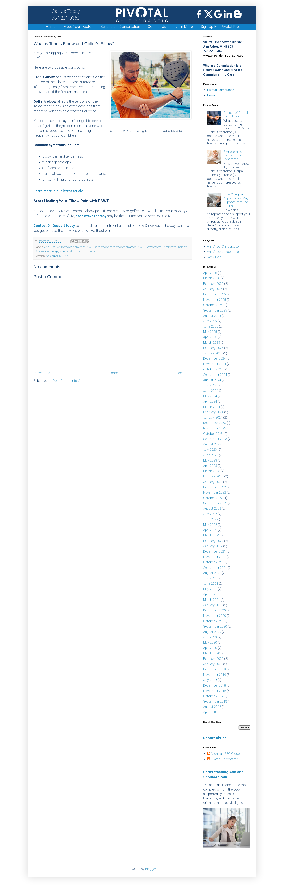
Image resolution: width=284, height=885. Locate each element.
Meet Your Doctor (78, 26)
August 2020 (212, 632)
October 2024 (213, 369)
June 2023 (210, 455)
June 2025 (210, 326)
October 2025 (213, 305)
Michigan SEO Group (225, 754)
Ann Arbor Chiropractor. (223, 246)
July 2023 (210, 449)
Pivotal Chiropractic (220, 90)
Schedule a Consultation (120, 26)
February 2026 (213, 284)
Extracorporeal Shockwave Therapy (165, 247)
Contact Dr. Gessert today (54, 226)
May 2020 (210, 642)
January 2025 (212, 353)
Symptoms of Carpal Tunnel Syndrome (233, 155)
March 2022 (211, 535)
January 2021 (212, 605)
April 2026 (210, 273)
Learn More (183, 26)
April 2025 (210, 337)
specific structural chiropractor (78, 251)
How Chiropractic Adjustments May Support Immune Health (235, 200)
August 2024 (212, 380)
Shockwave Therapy (47, 251)
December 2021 (214, 551)
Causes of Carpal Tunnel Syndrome (235, 114)
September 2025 (215, 310)
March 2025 (211, 342)
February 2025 (213, 348)
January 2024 (212, 417)
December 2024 (214, 358)
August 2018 (212, 707)
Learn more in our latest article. (59, 191)
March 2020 (211, 653)
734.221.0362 (66, 14)
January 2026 (212, 289)
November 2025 (214, 300)
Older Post (183, 373)
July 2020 (210, 637)
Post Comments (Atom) (70, 380)
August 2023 (212, 444)
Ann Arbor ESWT (83, 247)
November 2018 (214, 691)
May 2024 (210, 396)
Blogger (150, 869)
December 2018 (214, 685)
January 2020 (212, 664)
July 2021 (210, 578)
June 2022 (210, 519)
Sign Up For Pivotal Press (221, 26)
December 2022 (214, 487)
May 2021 (210, 589)
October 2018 (213, 696)
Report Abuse (215, 738)
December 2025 (214, 294)
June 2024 (210, 391)
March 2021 (211, 600)
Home (51, 26)
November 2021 (214, 557)
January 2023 (212, 482)
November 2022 (214, 492)
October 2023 (213, 434)
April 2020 (210, 648)
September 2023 (215, 439)
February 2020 (213, 659)
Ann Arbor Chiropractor (58, 247)
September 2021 (215, 568)
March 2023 (211, 471)
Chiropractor (101, 247)
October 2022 (213, 498)
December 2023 (214, 423)
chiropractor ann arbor (122, 247)
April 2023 (210, 466)
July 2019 (210, 680)
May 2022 (210, 525)
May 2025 (210, 332)
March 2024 (211, 407)
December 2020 (214, 610)
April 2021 (210, 594)
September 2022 (215, 503)
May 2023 (210, 460)
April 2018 (210, 712)
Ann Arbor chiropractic (223, 252)
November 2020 (214, 616)
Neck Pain (214, 257)
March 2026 (211, 278)
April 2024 (210, 401)
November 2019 (214, 675)
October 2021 (213, 562)
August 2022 (212, 508)
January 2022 (212, 546)
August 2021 (212, 573)
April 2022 (210, 530)
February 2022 (213, 541)
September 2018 (215, 701)
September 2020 (215, 626)
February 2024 (213, 412)
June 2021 (210, 583)
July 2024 (210, 385)
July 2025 (210, 321)
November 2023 (214, 428)
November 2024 (214, 364)
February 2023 (213, 476)
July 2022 (210, 514)
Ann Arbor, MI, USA (57, 256)
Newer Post (43, 373)
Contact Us (157, 26)
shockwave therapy (91, 216)
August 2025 (212, 316)
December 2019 (214, 669)
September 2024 (215, 375)
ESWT (140, 247)
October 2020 (213, 621)
